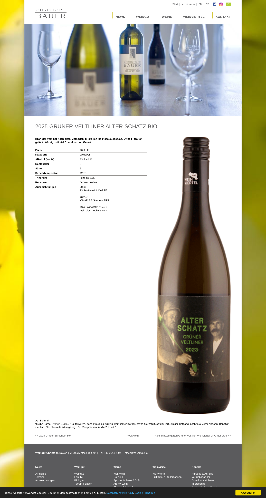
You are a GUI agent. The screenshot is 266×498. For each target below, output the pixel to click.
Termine (39, 476)
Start (175, 4)
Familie (78, 476)
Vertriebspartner (201, 476)
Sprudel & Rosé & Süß (126, 480)
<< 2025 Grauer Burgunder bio (53, 435)
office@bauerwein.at (136, 452)
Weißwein (133, 435)
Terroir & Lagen (83, 483)
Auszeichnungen (44, 480)
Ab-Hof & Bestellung (125, 487)
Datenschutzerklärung (119, 493)
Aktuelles (40, 473)
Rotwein (118, 476)
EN (200, 4)
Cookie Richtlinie (145, 493)
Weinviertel (159, 473)
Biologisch (80, 480)
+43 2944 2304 (113, 452)
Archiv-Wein (120, 483)
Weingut (79, 473)
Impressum (188, 4)
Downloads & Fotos (203, 480)
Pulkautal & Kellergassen (167, 476)
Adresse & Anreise (202, 473)
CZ (207, 4)
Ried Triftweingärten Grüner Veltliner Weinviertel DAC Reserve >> (193, 435)
